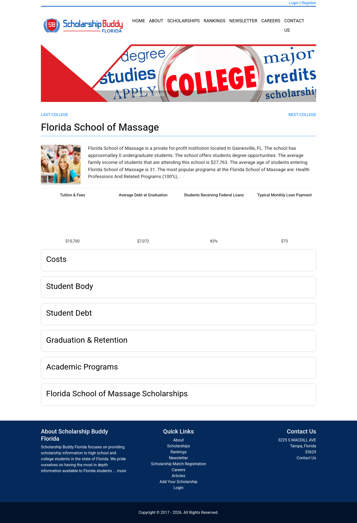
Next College (302, 114)
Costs (56, 259)
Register (308, 2)
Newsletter (243, 20)
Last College (54, 114)
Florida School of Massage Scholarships (117, 393)
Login (293, 2)
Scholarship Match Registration (178, 463)
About (156, 20)
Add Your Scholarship (179, 481)
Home (138, 20)
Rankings (214, 20)
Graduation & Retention (86, 340)
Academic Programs (82, 366)
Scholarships (183, 20)
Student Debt (69, 313)
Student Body (69, 286)
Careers (270, 20)
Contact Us (294, 25)
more (121, 470)
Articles (178, 475)
